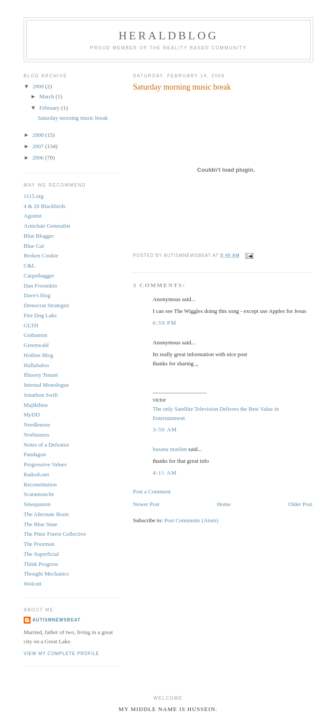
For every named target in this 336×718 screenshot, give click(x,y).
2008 (38, 135)
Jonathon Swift (41, 395)
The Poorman (39, 544)
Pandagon (35, 454)
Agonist (33, 215)
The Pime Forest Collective (55, 534)
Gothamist (35, 335)
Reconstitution (40, 484)
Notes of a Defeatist (46, 444)
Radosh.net (36, 474)
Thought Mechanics (46, 573)
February (50, 107)
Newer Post (146, 504)
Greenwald (36, 345)
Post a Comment (152, 491)
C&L (29, 265)
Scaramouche (39, 494)
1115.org (33, 196)
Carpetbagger (39, 275)
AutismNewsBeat (56, 619)
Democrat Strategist (46, 305)
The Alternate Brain (46, 514)
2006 (38, 157)
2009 (38, 86)
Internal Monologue (46, 385)
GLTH (31, 325)
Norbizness (36, 434)
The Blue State (40, 524)
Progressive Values (45, 464)
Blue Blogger (39, 235)
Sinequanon (37, 504)
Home (224, 504)
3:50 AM (165, 429)
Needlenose (37, 424)
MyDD (32, 414)
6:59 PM (164, 322)
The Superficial (41, 554)
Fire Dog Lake (40, 315)
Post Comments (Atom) (191, 520)
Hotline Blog (38, 355)
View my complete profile (61, 653)
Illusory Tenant (41, 374)
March (47, 96)
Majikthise (36, 405)
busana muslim (170, 449)
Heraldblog (168, 35)
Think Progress (41, 564)
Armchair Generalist (47, 225)
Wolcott (33, 583)
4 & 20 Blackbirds (45, 206)
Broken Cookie (41, 255)
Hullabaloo (36, 365)
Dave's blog (37, 295)
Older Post (300, 504)
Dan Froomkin (40, 285)
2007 (38, 146)
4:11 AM (165, 472)
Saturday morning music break (73, 117)
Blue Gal (34, 246)
